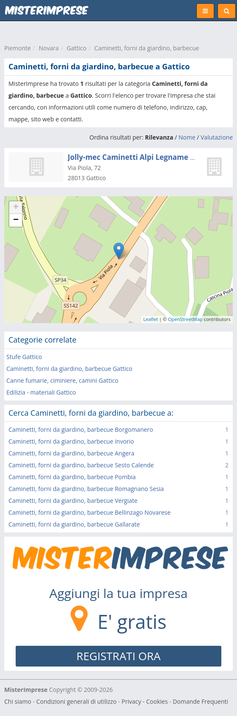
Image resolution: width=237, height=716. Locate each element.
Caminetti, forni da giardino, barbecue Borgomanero (80, 429)
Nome (187, 137)
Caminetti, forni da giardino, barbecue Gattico (69, 369)
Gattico (76, 48)
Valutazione (217, 137)
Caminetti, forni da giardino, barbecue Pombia (72, 477)
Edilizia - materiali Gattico (41, 392)
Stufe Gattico (24, 357)
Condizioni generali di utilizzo (76, 701)
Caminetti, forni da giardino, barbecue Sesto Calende (81, 465)
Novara (48, 48)
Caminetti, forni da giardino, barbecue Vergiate (73, 501)
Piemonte (17, 48)
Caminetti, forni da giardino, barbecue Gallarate (74, 524)
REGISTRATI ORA (119, 656)
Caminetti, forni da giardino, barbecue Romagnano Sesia (86, 489)
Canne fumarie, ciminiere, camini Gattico (62, 380)
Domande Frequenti (200, 701)
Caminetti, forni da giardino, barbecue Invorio (71, 441)
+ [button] (16, 207)
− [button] (16, 220)
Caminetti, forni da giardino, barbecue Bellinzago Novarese (89, 512)
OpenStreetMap (185, 319)
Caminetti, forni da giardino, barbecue (146, 48)
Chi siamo (17, 701)
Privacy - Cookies (144, 701)
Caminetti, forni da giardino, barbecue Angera (71, 453)
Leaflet (150, 319)
